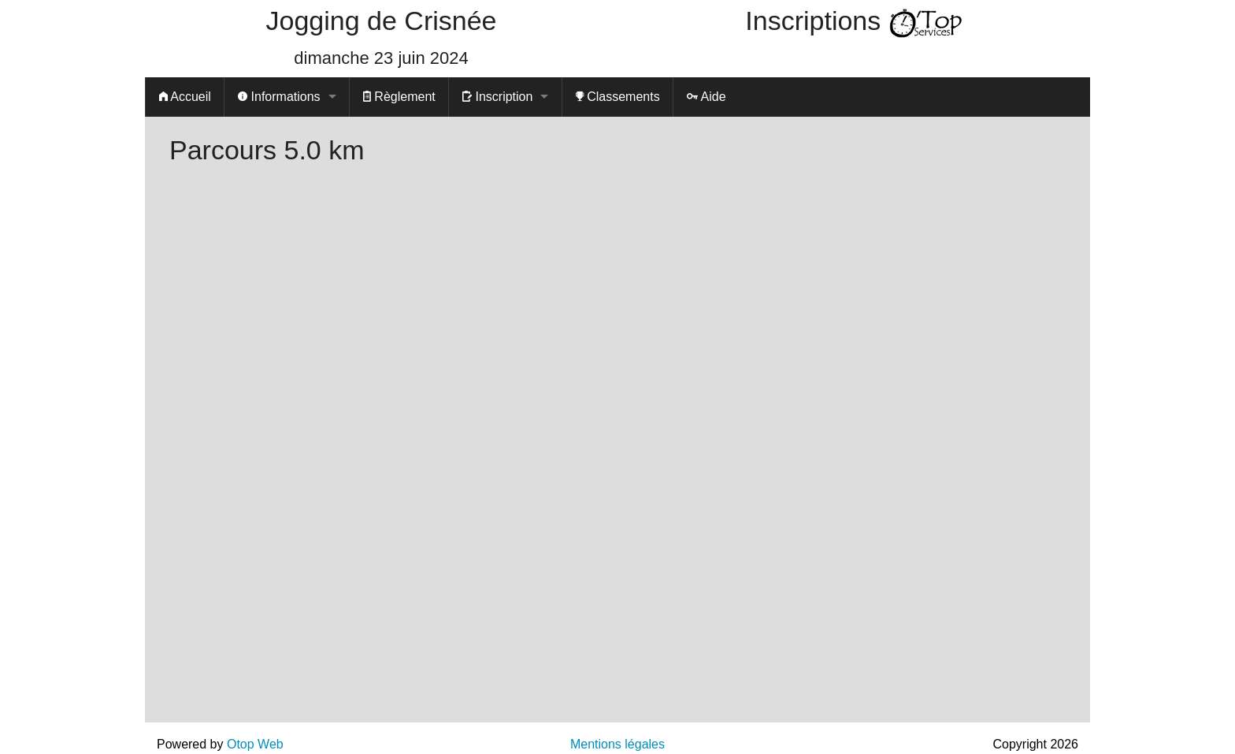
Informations (279, 96)
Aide (706, 96)
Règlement (399, 96)
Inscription (497, 96)
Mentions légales (617, 744)
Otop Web (255, 744)
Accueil (185, 96)
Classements (618, 96)
